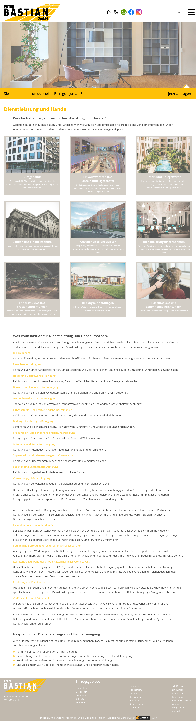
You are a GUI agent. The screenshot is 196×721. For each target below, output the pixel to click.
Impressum (46, 717)
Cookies (89, 717)
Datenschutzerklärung (69, 717)
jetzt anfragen (179, 93)
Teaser (101, 717)
